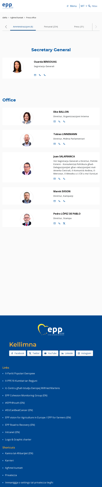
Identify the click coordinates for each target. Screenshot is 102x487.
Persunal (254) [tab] (51, 26)
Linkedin (67, 353)
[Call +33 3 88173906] (64, 201)
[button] (6, 26)
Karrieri (9, 460)
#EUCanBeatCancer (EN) (19, 410)
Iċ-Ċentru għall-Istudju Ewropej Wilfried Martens (32, 388)
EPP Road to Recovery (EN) (20, 424)
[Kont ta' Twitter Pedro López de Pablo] (64, 223)
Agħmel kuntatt (16, 17)
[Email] (35, 75)
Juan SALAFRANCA (64, 156)
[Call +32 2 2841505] (40, 75)
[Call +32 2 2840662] (59, 201)
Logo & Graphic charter (18, 439)
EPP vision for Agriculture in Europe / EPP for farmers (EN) (38, 417)
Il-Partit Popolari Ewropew (20, 373)
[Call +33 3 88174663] (64, 179)
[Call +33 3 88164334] (45, 75)
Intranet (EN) (12, 432)
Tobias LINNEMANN (65, 134)
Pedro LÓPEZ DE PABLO (67, 213)
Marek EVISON (61, 191)
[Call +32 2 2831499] (59, 144)
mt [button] (84, 6)
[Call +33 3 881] (64, 121)
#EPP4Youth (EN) (15, 402)
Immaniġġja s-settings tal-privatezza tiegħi (29, 482)
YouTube (50, 353)
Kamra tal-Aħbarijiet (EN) (19, 453)
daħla (4, 17)
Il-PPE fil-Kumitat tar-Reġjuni (21, 380)
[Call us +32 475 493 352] (59, 223)
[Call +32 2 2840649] (59, 121)
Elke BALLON (61, 111)
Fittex (92, 6)
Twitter (34, 353)
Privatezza (11, 475)
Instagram (84, 353)
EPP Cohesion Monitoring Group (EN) (26, 395)
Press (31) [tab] (79, 26)
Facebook (17, 353)
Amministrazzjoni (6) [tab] (23, 26)
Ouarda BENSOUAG (45, 61)
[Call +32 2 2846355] (59, 179)
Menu (71, 6)
